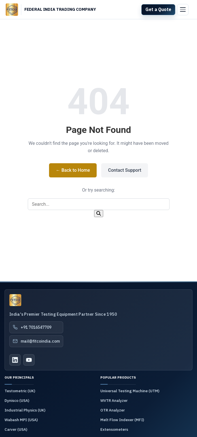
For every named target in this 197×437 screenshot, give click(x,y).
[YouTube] (29, 360)
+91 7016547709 (32, 327)
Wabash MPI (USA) (21, 419)
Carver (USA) (16, 429)
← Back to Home (73, 170)
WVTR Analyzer (114, 400)
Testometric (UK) (20, 390)
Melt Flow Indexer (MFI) (122, 419)
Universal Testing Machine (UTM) (129, 390)
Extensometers (114, 429)
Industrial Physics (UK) (25, 410)
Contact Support (124, 170)
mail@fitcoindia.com (36, 341)
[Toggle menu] (182, 9)
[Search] (98, 213)
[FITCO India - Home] (12, 9)
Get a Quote (158, 9)
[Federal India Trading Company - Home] (60, 9)
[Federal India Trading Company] (15, 300)
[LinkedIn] (15, 360)
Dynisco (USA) (17, 400)
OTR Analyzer (112, 410)
